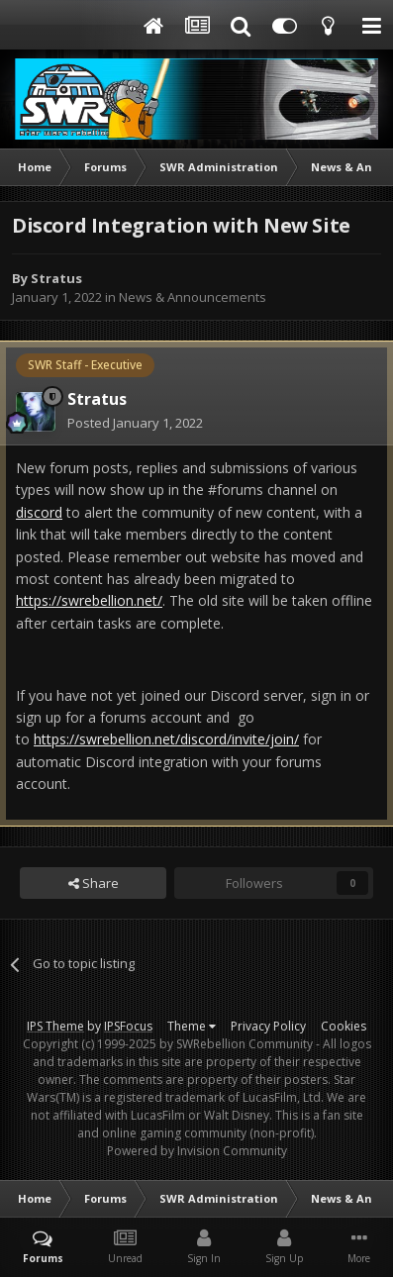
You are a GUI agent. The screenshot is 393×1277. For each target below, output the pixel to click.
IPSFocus (128, 1026)
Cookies (343, 1026)
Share (93, 883)
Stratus (56, 278)
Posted (135, 423)
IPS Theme (55, 1026)
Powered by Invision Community (197, 1150)
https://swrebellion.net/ (89, 600)
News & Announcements (192, 297)
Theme (191, 1026)
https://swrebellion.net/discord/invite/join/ (166, 739)
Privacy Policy (268, 1026)
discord (39, 512)
